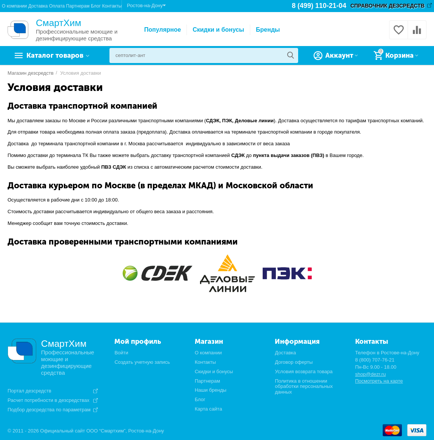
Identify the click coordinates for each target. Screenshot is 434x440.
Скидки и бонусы (218, 29)
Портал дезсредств (29, 391)
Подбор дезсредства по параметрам (49, 409)
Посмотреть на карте (379, 381)
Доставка (38, 6)
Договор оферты (293, 362)
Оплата (57, 6)
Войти (121, 352)
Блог (96, 6)
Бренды (268, 29)
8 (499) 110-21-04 (319, 5)
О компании (14, 6)
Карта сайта (208, 409)
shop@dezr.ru (370, 374)
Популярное (162, 29)
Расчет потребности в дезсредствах (48, 400)
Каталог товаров (54, 55)
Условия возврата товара (303, 371)
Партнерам (77, 6)
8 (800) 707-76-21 (374, 360)
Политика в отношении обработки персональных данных (303, 386)
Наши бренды (210, 390)
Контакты (112, 6)
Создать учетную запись (142, 362)
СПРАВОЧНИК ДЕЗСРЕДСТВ (387, 6)
